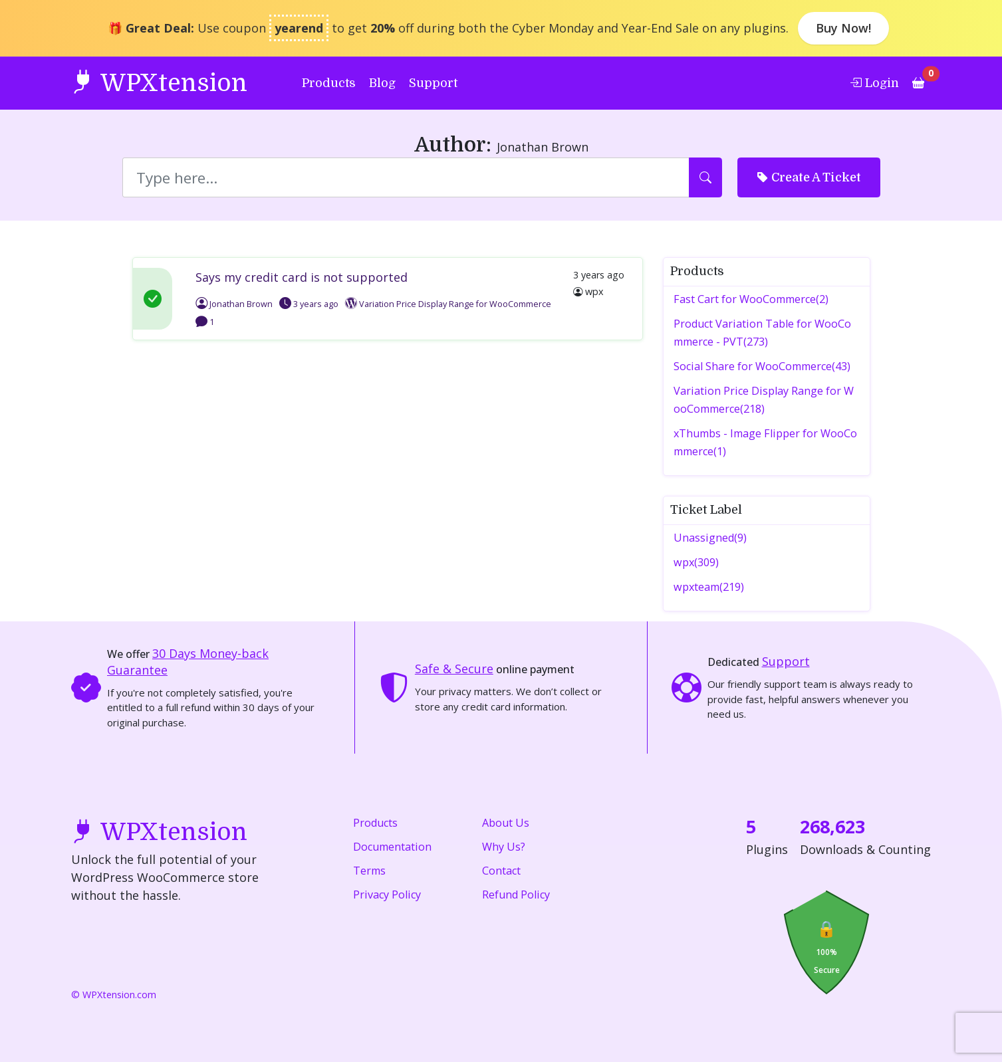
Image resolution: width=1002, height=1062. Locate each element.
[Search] (406, 177)
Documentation (392, 846)
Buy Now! (843, 28)
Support (433, 83)
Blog (382, 83)
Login (874, 82)
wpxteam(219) (709, 587)
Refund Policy (516, 894)
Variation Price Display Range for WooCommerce (455, 304)
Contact (501, 870)
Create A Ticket (809, 177)
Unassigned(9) (710, 537)
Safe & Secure (454, 669)
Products (329, 83)
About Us (505, 822)
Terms (369, 870)
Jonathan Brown (234, 304)
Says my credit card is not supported (301, 277)
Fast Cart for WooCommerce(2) (751, 299)
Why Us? (503, 846)
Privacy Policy (387, 894)
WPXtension (159, 82)
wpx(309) (696, 562)
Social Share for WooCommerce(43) (762, 366)
